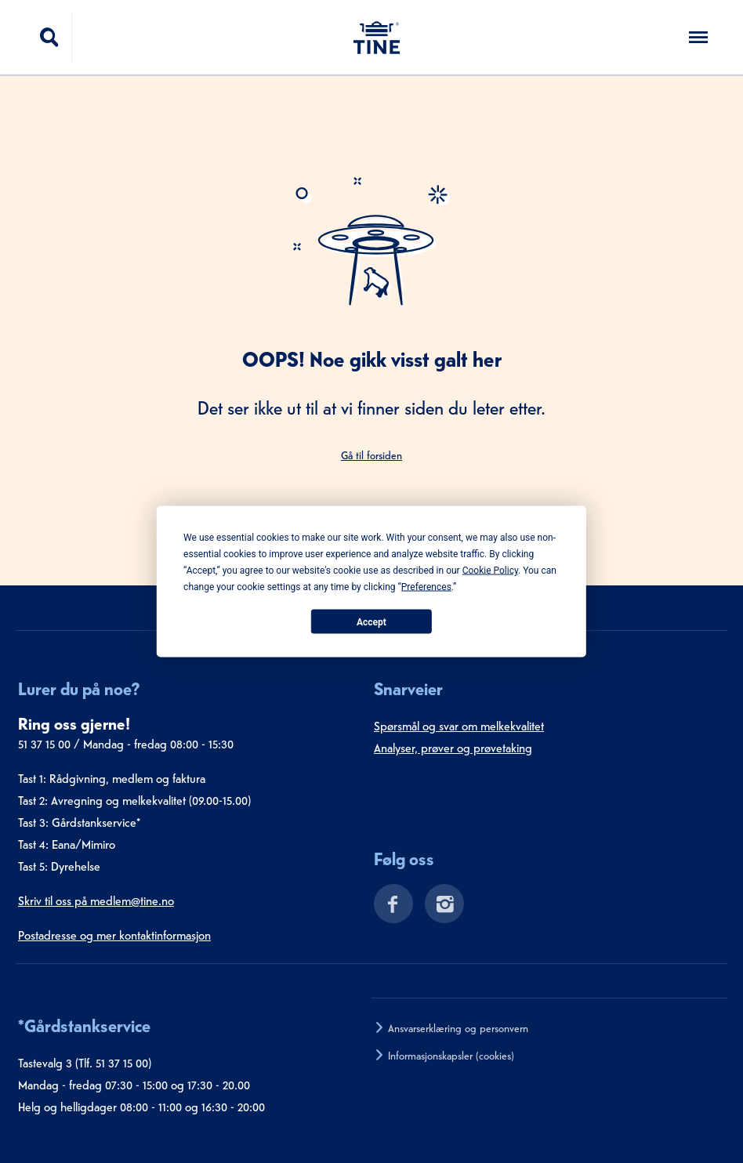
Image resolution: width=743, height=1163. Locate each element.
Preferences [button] (426, 587)
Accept (371, 621)
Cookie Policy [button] (490, 570)
